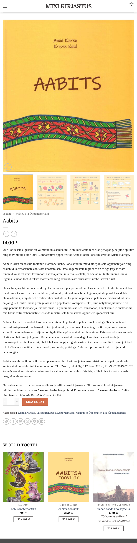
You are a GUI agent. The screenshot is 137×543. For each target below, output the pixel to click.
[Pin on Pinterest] (34, 421)
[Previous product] (14, 234)
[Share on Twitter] (20, 421)
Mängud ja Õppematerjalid (32, 213)
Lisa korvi (35, 402)
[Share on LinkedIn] (41, 421)
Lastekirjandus (26, 412)
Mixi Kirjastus (68, 6)
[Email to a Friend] (27, 421)
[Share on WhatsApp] (6, 421)
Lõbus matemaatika (23, 509)
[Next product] (6, 234)
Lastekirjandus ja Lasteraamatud (55, 412)
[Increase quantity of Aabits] (17, 402)
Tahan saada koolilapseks (113, 509)
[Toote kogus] (11, 402)
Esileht (7, 213)
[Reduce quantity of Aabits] (5, 402)
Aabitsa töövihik (68, 509)
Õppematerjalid (117, 412)
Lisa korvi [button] (23, 519)
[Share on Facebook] (13, 421)
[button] (5, 6)
